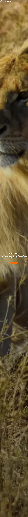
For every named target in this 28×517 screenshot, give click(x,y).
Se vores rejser (14, 262)
